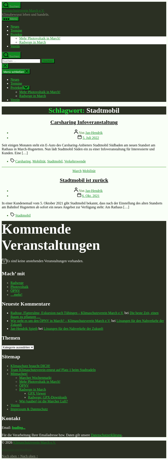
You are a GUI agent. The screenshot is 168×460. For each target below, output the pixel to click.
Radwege (17, 283)
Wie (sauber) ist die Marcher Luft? (43, 401)
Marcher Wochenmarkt (35, 378)
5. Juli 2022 (90, 138)
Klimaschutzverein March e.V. (23, 10)
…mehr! (16, 294)
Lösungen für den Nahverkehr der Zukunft (73, 328)
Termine (16, 30)
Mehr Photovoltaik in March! (39, 38)
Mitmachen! (19, 374)
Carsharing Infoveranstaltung (83, 122)
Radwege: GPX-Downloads (47, 397)
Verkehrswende (75, 161)
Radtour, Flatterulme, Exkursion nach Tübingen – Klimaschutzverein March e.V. (67, 313)
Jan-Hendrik (94, 133)
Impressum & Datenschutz (29, 409)
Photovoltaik (19, 287)
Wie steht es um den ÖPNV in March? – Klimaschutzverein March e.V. (60, 321)
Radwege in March (32, 42)
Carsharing (23, 161)
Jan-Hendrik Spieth (24, 328)
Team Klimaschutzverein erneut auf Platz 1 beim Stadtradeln (53, 370)
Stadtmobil (55, 161)
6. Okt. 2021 (91, 196)
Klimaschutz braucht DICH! (30, 366)
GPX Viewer (37, 393)
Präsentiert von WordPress (17, 449)
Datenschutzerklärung (106, 435)
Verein (15, 46)
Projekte (16, 34)
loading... (19, 427)
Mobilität (39, 161)
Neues (14, 26)
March (77, 171)
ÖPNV (15, 290)
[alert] (45, 261)
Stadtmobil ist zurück (84, 180)
